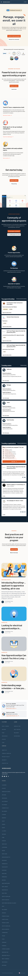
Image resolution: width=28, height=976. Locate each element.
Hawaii (3, 824)
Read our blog (14, 549)
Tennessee (5, 932)
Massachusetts (6, 857)
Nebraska (4, 876)
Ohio (3, 906)
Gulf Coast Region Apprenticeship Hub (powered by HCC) (16, 331)
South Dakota (5, 929)
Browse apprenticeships (21, 298)
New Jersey (5, 886)
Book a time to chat (11, 708)
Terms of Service (6, 753)
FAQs (3, 732)
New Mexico (5, 889)
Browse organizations (22, 443)
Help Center (17, 729)
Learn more (14, 89)
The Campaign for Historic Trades (15, 500)
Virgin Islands (6, 948)
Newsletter (17, 726)
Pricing (4, 729)
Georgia (4, 817)
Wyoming (4, 965)
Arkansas (4, 798)
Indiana (4, 834)
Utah (3, 939)
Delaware (4, 811)
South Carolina (10, 420)
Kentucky (4, 844)
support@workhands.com (12, 715)
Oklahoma (4, 909)
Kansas (4, 840)
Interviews (17, 736)
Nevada (4, 880)
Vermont (4, 942)
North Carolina (6, 896)
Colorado (4, 804)
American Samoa (6, 791)
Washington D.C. (6, 955)
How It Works (5, 726)
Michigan (9, 385)
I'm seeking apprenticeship (14, 234)
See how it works (7, 115)
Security (4, 759)
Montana (4, 873)
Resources (5, 736)
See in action (6, 158)
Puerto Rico (5, 919)
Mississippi (5, 866)
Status (4, 739)
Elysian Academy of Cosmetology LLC (16, 484)
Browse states (23, 365)
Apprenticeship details (14, 312)
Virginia (4, 945)
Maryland (4, 853)
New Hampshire (6, 883)
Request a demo (14, 86)
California (9, 369)
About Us (4, 750)
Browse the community (14, 39)
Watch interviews (14, 552)
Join (3, 742)
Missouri (4, 870)
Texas (8, 402)
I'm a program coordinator (14, 231)
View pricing (14, 183)
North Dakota (5, 899)
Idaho (3, 827)
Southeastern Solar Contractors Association (15, 303)
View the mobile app (8, 136)
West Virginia (5, 958)
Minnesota (4, 863)
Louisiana (4, 847)
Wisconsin (4, 962)
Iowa (3, 837)
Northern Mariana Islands (9, 903)
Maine (3, 850)
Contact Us (5, 763)
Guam (3, 821)
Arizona (4, 794)
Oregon (4, 912)
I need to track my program (14, 36)
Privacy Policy (6, 756)
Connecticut (5, 807)
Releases (16, 732)
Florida (4, 814)
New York (4, 893)
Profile (14, 480)
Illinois (4, 830)
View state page (14, 380)
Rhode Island (5, 922)
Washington (5, 952)
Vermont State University (13, 317)
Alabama (4, 785)
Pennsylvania (5, 916)
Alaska (4, 788)
